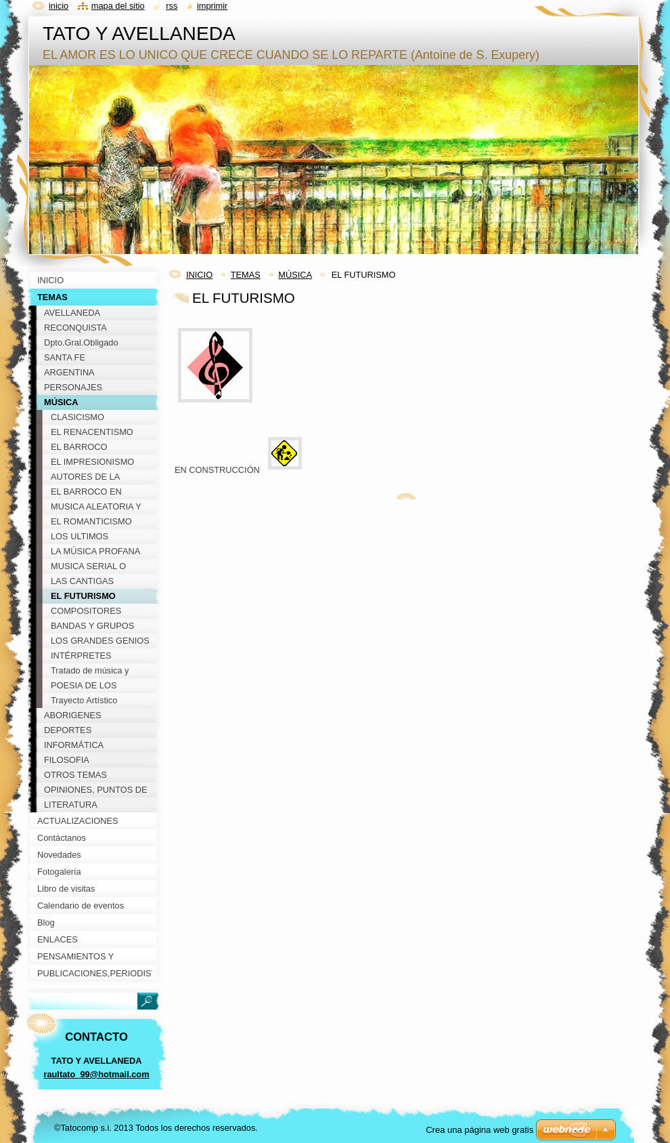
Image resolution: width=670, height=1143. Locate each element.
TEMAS (246, 275)
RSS (171, 6)
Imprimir (212, 6)
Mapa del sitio (118, 6)
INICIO (199, 275)
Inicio (58, 6)
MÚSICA (295, 275)
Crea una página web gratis (479, 1130)
